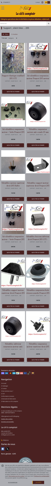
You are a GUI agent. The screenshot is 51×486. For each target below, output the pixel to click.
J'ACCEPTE (38, 482)
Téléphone (5, 440)
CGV (3, 394)
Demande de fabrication (8, 399)
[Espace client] (42, 2)
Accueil (3, 383)
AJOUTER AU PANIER (13, 91)
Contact (38, 2)
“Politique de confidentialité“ (41, 476)
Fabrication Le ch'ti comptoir (9, 401)
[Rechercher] (48, 23)
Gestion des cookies (6, 419)
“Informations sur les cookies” (16, 476)
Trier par (4, 38)
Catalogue (4, 386)
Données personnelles (7, 422)
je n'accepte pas (12, 482)
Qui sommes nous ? (7, 391)
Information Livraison (7, 396)
